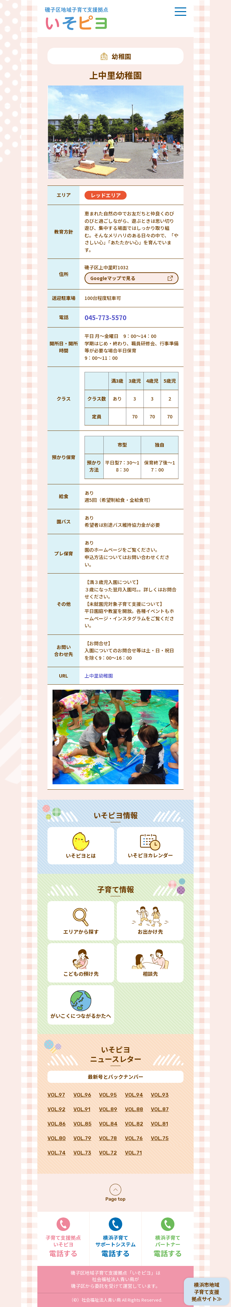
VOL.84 (108, 1124)
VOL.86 (56, 1124)
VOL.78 (108, 1138)
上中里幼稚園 (99, 675)
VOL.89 (108, 1109)
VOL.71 (133, 1153)
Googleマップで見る (112, 278)
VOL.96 (82, 1095)
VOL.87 (160, 1109)
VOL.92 (56, 1109)
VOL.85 (82, 1124)
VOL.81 (159, 1124)
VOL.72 (108, 1153)
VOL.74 (56, 1153)
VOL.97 (56, 1095)
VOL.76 (134, 1138)
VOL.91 (81, 1109)
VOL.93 (160, 1095)
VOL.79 (82, 1138)
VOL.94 (134, 1095)
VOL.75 (160, 1138)
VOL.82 (134, 1124)
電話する (63, 1237)
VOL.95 (108, 1095)
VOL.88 (134, 1109)
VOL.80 (56, 1138)
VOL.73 (82, 1153)
